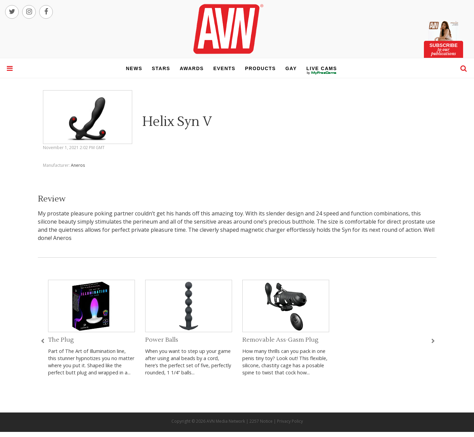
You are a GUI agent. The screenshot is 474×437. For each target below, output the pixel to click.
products (260, 68)
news (134, 68)
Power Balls (161, 340)
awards (191, 68)
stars (161, 68)
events (224, 68)
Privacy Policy (290, 421)
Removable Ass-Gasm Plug (280, 340)
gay (291, 68)
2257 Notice (261, 421)
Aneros (78, 165)
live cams (321, 73)
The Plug (61, 340)
